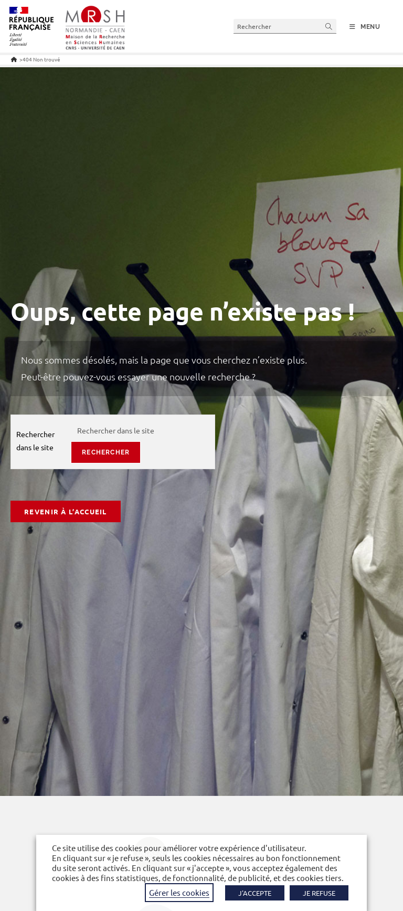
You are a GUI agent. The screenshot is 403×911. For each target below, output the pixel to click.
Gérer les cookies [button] (179, 892)
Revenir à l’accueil (65, 511)
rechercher (106, 452)
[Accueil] (14, 59)
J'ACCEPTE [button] (254, 892)
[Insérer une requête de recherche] (285, 26)
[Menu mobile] (364, 26)
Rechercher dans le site (35, 440)
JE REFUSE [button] (319, 892)
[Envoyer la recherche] (329, 26)
